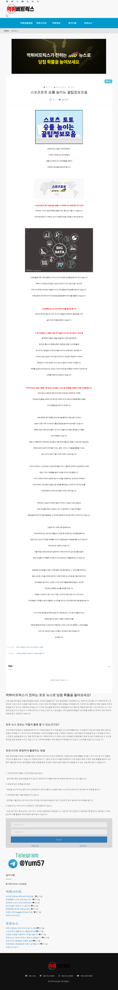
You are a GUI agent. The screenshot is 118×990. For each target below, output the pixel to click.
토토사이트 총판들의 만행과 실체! (19, 941)
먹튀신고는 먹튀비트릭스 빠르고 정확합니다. (24, 938)
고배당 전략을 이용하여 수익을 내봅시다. (30, 653)
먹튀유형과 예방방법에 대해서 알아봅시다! (23, 944)
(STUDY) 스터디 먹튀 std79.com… (19, 903)
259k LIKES (30, 976)
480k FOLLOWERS (47, 976)
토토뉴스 (88, 23)
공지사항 (72, 23)
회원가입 (35, 846)
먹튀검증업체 (26, 23)
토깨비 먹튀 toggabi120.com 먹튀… (20, 912)
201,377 (63, 100)
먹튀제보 (56, 23)
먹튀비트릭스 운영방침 (17, 884)
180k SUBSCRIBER (85, 976)
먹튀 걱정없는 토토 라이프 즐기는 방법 (29, 647)
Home (6, 31)
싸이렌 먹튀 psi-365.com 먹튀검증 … (20, 896)
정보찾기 (83, 846)
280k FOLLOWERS (65, 976)
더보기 (13, 915)
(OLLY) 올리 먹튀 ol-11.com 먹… (18, 906)
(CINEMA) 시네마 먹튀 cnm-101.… (19, 899)
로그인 (59, 840)
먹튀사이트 (41, 23)
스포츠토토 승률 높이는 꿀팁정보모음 (21, 931)
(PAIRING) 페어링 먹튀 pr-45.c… (18, 909)
